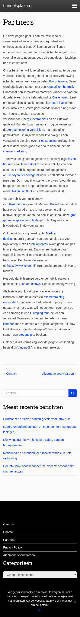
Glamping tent (39, 313)
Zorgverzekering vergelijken (25, 129)
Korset (54, 204)
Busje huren (60, 97)
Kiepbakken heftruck (60, 86)
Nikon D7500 (20, 191)
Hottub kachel (58, 102)
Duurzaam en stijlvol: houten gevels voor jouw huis (36, 419)
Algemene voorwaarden (58, 373)
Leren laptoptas (37, 244)
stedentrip (25, 334)
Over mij (8, 524)
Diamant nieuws (30, 284)
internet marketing (15, 151)
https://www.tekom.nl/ (21, 265)
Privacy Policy (12, 547)
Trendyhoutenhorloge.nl (23, 175)
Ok (40, 610)
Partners (18, 22)
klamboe (9, 324)
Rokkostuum (17, 204)
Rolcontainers (58, 81)
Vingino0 (23, 347)
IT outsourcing (47, 140)
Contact (11, 373)
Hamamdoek (28, 164)
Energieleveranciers (35, 119)
